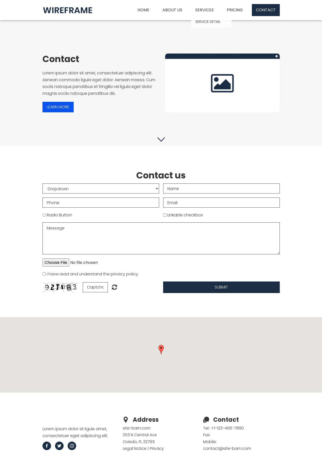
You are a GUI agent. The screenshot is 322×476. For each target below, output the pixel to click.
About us (172, 10)
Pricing (235, 10)
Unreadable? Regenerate (114, 287)
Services (204, 10)
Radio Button (59, 215)
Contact (266, 10)
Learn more (58, 107)
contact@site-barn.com (227, 448)
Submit (221, 287)
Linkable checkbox (185, 215)
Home (143, 10)
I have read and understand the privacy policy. (93, 274)
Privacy (157, 448)
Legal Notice (135, 448)
